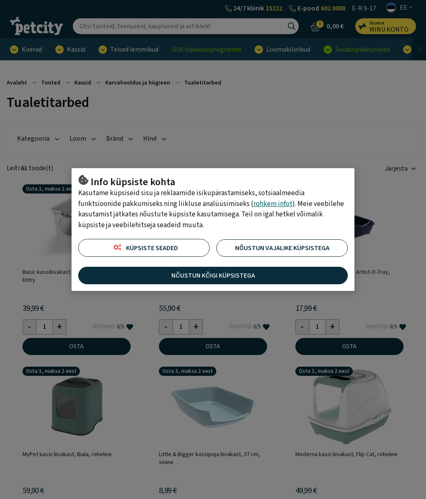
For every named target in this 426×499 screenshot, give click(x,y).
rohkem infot (272, 204)
